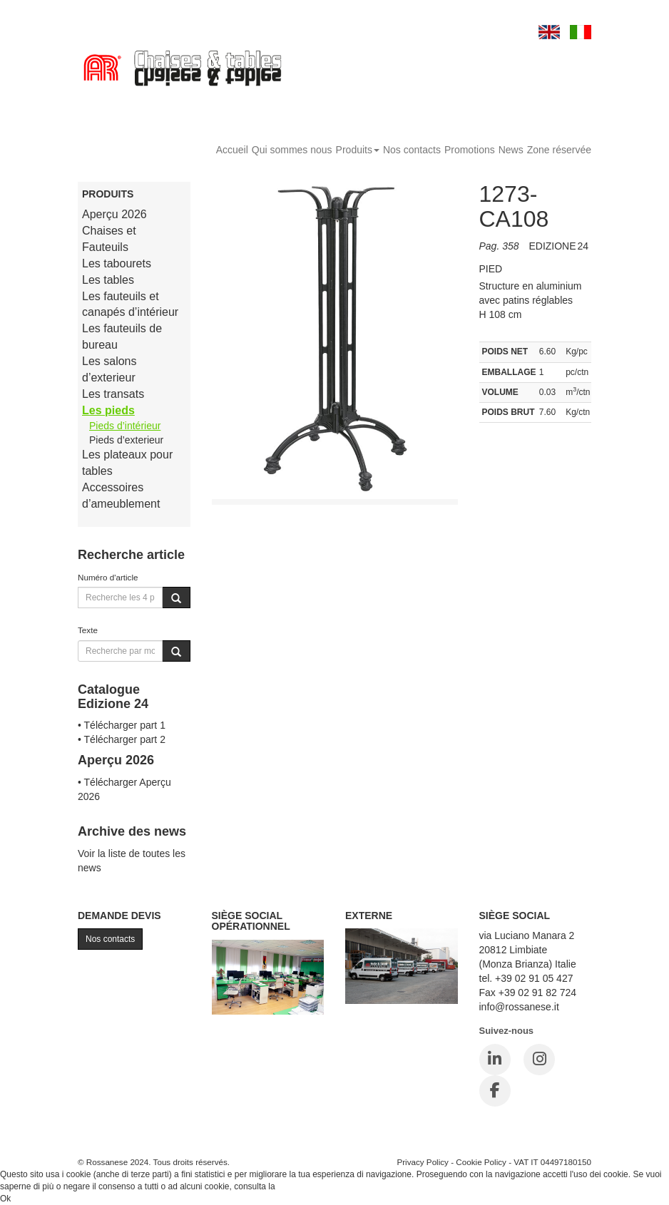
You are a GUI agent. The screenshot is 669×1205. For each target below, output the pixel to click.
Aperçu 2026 (114, 214)
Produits (357, 149)
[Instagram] (539, 1059)
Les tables (108, 280)
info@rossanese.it (519, 1006)
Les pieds (108, 410)
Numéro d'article (108, 577)
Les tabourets (116, 263)
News (511, 149)
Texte (88, 630)
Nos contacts (412, 149)
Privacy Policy (423, 1161)
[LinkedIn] (495, 1059)
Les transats (113, 394)
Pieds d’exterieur (126, 440)
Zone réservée (559, 149)
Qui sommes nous (292, 149)
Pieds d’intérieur (124, 425)
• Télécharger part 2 (121, 739)
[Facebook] (495, 1091)
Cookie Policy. (304, 1186)
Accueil (232, 149)
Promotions (469, 149)
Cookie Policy (481, 1161)
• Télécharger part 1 (121, 725)
